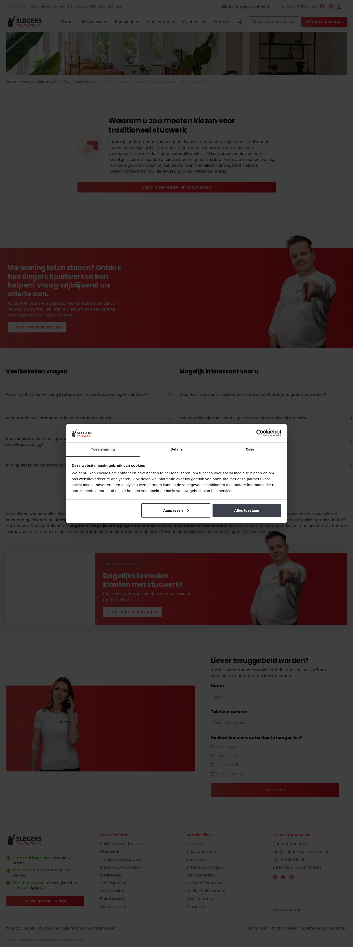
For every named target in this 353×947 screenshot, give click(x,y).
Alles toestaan (246, 510)
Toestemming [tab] (103, 449)
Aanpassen (176, 510)
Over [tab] (250, 449)
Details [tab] (176, 449)
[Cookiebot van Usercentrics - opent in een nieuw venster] (260, 433)
